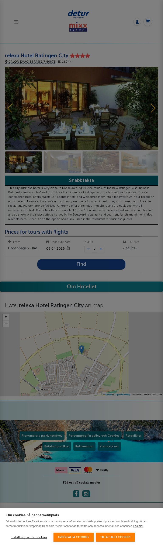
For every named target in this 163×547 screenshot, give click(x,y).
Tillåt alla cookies (115, 537)
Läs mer (138, 526)
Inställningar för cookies (29, 537)
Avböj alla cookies (73, 537)
